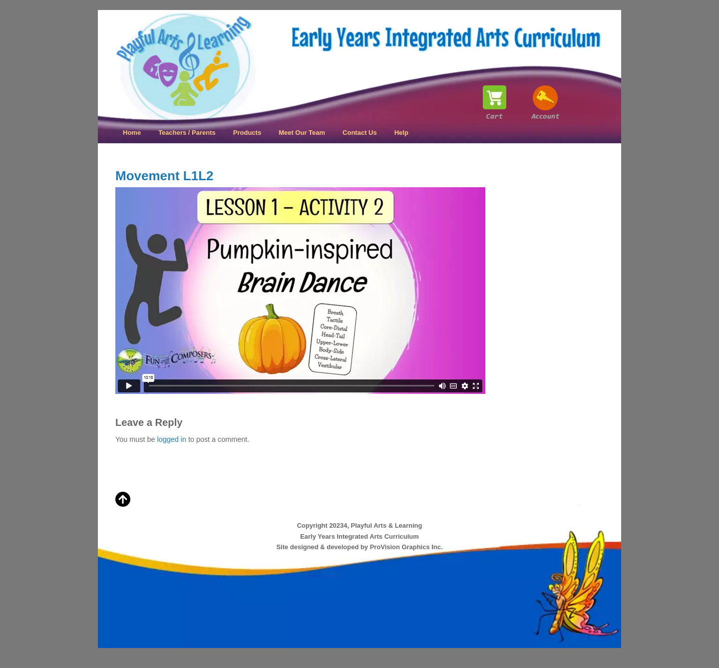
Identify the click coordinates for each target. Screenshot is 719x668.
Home (132, 132)
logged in (171, 439)
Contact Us (360, 132)
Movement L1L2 (164, 175)
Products (247, 132)
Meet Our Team (302, 132)
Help (401, 132)
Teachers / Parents (187, 132)
